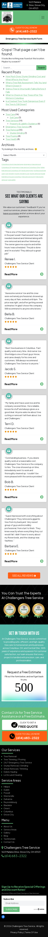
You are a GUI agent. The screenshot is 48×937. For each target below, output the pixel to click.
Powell (7, 793)
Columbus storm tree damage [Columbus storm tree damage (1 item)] (12, 164)
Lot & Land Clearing (13, 775)
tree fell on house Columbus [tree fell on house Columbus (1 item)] (12, 177)
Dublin (6, 789)
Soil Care (14, 117)
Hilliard (7, 786)
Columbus (8, 811)
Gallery (7, 832)
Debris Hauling (10, 771)
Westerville (9, 796)
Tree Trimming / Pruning (14, 759)
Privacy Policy (16, 932)
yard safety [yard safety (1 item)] (12, 180)
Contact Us (9, 842)
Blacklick (8, 805)
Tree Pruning (12, 136)
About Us (8, 826)
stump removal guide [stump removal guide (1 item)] (37, 173)
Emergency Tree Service (17, 126)
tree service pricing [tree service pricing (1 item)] (28, 177)
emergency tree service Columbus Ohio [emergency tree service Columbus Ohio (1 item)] (26, 167)
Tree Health (11, 139)
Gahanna (8, 799)
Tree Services (12, 120)
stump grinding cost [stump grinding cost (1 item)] (22, 173)
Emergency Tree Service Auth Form (24, 38)
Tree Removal (12, 129)
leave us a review (11, 213)
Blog (6, 835)
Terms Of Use (31, 932)
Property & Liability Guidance (23, 123)
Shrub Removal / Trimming (16, 768)
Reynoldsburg (10, 802)
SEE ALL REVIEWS (24, 575)
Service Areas (10, 829)
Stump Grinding (17, 133)
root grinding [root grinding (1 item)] (10, 173)
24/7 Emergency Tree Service (18, 762)
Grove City (9, 814)
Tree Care (10, 114)
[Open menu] (42, 17)
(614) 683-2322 (15, 856)
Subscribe (24, 902)
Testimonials (9, 838)
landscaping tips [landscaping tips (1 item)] (27, 170)
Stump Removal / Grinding (16, 765)
